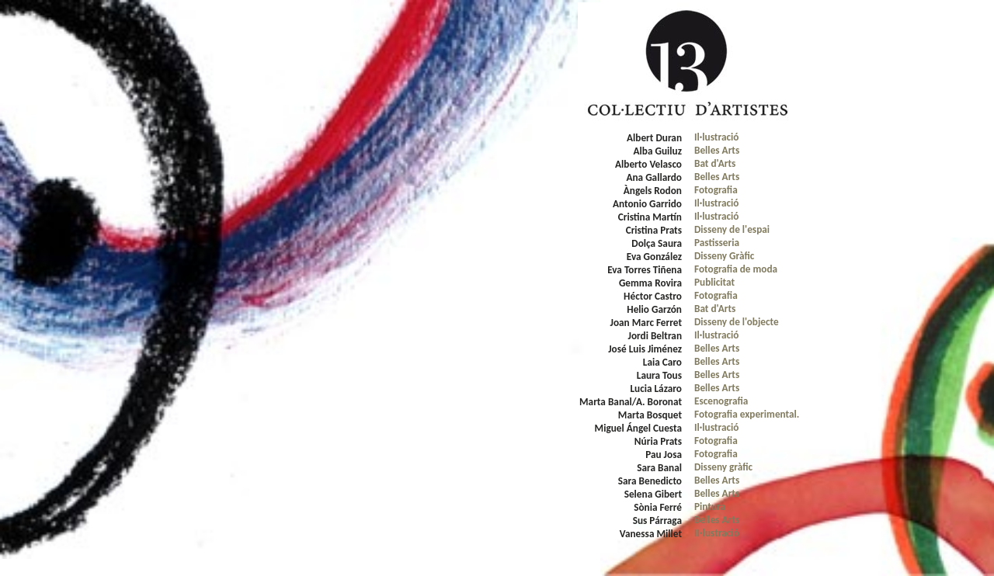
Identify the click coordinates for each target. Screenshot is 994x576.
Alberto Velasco (648, 164)
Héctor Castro (653, 296)
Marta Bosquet (650, 415)
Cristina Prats (654, 230)
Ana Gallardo (654, 177)
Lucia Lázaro (656, 388)
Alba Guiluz (658, 151)
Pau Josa (663, 454)
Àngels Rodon (653, 190)
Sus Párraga (657, 520)
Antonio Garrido (647, 203)
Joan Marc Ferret (646, 322)
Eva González (654, 256)
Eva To (620, 269)
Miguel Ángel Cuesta (638, 428)
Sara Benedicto (650, 481)
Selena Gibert (653, 494)
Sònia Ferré (658, 507)
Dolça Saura (656, 243)
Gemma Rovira (650, 283)
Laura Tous (659, 375)
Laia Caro (662, 362)
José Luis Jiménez (645, 349)
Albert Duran (654, 137)
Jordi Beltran (654, 335)
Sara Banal (659, 467)
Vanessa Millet (651, 533)
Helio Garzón (654, 309)
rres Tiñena (658, 269)
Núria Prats (658, 441)
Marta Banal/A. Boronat (630, 401)
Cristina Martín (650, 217)
